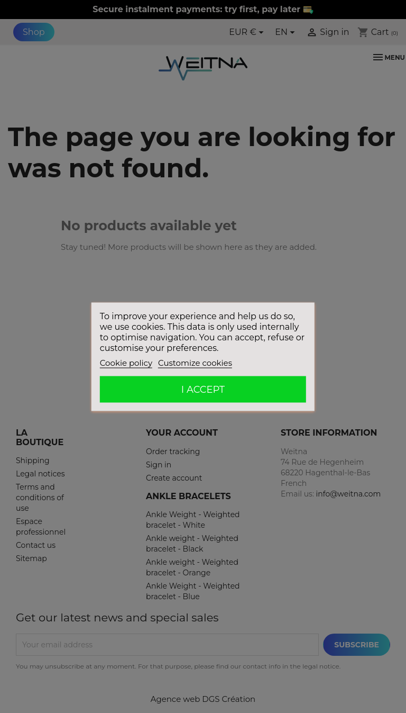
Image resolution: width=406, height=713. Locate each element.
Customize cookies (195, 362)
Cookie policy (126, 362)
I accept (203, 389)
